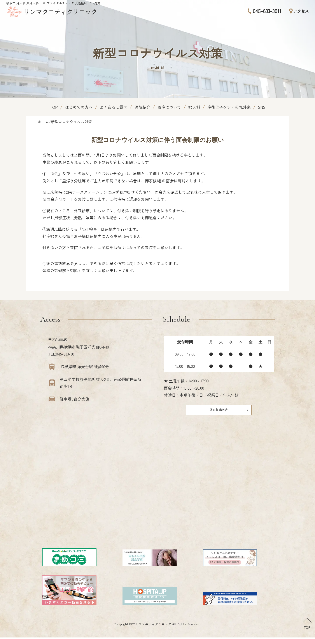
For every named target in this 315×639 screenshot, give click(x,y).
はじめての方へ (79, 107)
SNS (261, 107)
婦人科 (194, 107)
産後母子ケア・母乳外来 (229, 107)
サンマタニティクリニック (151, 625)
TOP (54, 107)
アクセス (299, 11)
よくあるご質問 (113, 107)
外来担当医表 (219, 410)
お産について (169, 107)
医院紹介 (142, 107)
